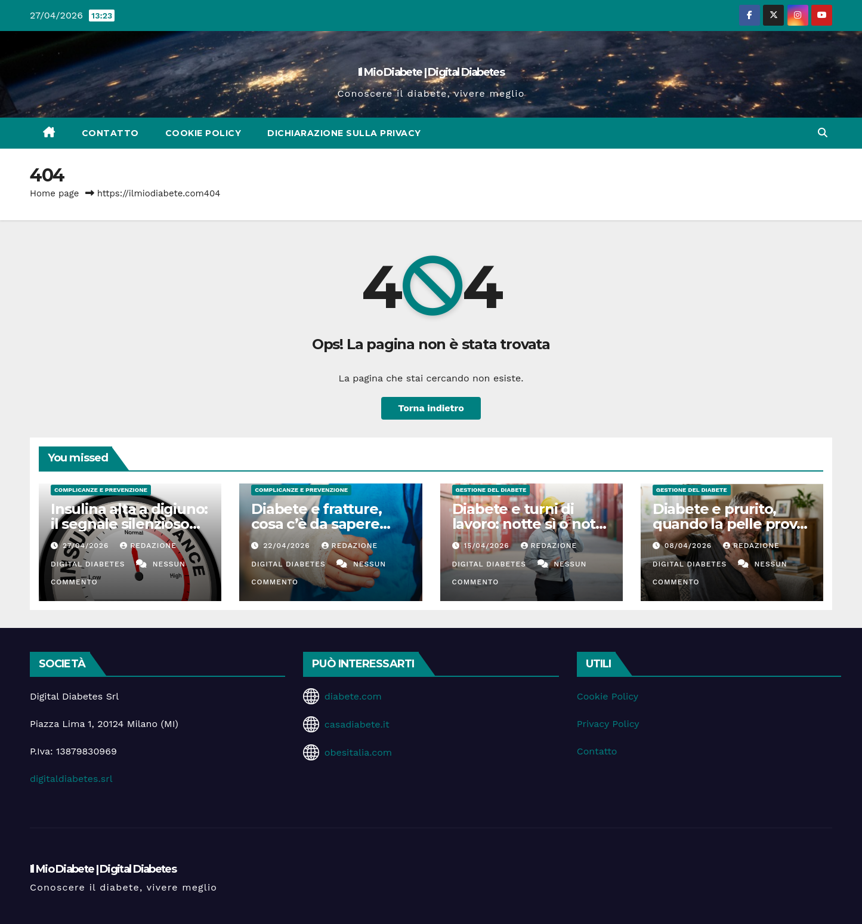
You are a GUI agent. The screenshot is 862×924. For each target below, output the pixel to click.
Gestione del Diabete (491, 489)
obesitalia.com (358, 752)
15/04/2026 (488, 545)
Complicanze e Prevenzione (100, 489)
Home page (54, 193)
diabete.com (353, 696)
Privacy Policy (608, 723)
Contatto (110, 133)
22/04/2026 (288, 545)
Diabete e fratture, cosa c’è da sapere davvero (316, 523)
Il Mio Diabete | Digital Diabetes (431, 72)
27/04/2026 (87, 545)
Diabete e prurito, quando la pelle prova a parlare (729, 523)
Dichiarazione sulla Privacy (344, 133)
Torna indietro (431, 408)
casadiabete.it (357, 724)
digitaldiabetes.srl (71, 778)
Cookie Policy (203, 133)
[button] (822, 132)
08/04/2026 (690, 545)
